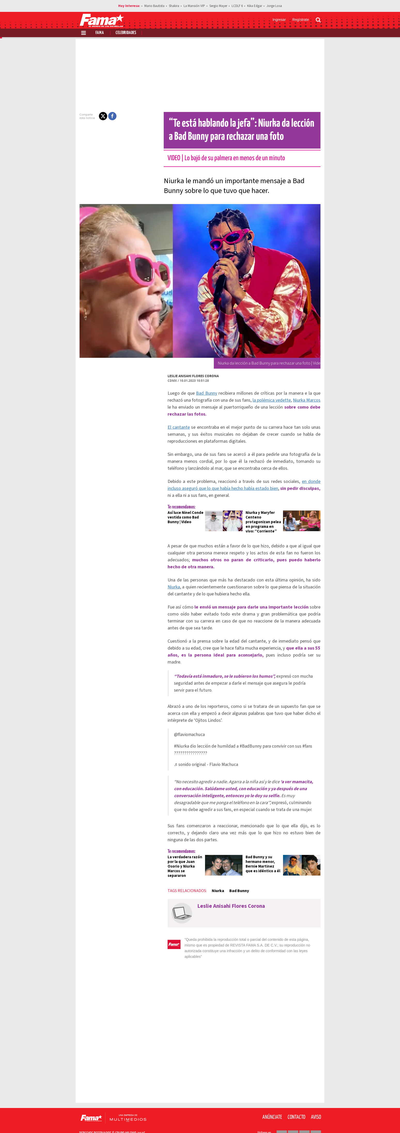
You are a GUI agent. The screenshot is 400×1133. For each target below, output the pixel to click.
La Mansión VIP (194, 6)
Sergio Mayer (218, 6)
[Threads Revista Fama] (316, 1120)
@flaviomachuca (186, 727)
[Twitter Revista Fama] (293, 1120)
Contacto (296, 1102)
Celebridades (126, 33)
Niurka (170, 587)
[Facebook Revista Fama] (282, 1120)
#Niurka (178, 739)
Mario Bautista (154, 6)
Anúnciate (272, 1102)
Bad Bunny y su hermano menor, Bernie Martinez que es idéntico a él (264, 857)
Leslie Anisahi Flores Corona (190, 376)
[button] (100, 116)
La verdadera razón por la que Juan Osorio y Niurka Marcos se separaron (182, 857)
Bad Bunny (205, 393)
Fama (100, 33)
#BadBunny (247, 739)
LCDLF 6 (237, 6)
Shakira (174, 6)
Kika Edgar (254, 6)
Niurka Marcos (305, 400)
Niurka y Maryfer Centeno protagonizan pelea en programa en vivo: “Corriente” (264, 522)
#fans (304, 739)
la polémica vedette (269, 400)
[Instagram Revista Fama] (304, 1120)
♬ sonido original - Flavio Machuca (203, 757)
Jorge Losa (274, 6)
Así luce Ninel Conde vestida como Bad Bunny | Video (182, 517)
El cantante (175, 427)
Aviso (316, 1102)
